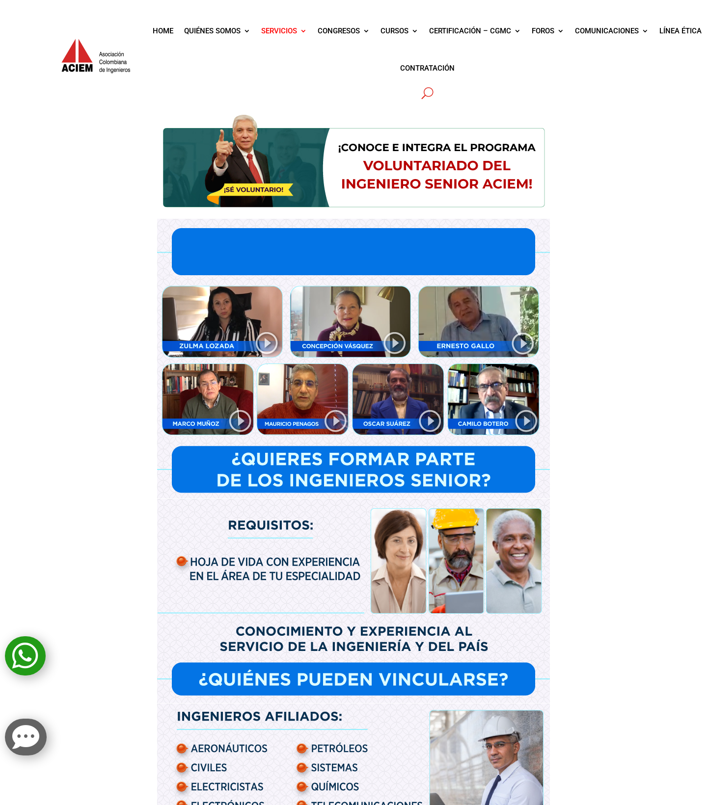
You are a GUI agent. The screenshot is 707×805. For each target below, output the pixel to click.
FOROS (543, 30)
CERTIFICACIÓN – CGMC (470, 30)
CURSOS (394, 30)
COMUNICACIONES (607, 30)
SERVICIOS (279, 30)
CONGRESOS (339, 30)
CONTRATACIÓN (427, 68)
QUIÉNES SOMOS (212, 30)
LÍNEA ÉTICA (680, 30)
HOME (163, 30)
